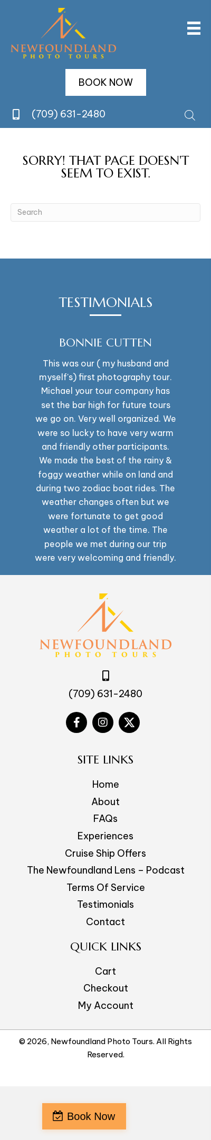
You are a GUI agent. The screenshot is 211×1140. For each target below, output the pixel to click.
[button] (105, 82)
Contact (105, 922)
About (105, 802)
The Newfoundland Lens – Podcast (106, 870)
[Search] (105, 212)
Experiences (105, 836)
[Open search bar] (190, 113)
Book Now (91, 1116)
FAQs (105, 818)
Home (105, 784)
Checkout (105, 988)
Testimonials (105, 904)
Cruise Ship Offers (105, 853)
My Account (105, 1005)
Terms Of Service (105, 887)
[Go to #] (76, 722)
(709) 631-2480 (69, 114)
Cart (105, 971)
